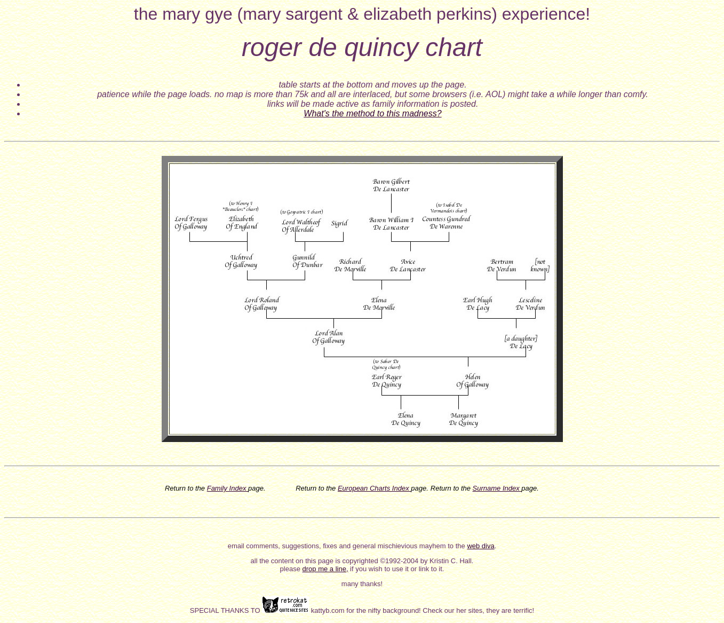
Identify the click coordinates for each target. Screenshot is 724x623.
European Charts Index (374, 488)
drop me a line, (325, 569)
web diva (480, 546)
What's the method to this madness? (372, 113)
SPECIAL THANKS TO (226, 610)
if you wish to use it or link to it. (396, 569)
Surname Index (497, 488)
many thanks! (362, 584)
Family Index (227, 488)
